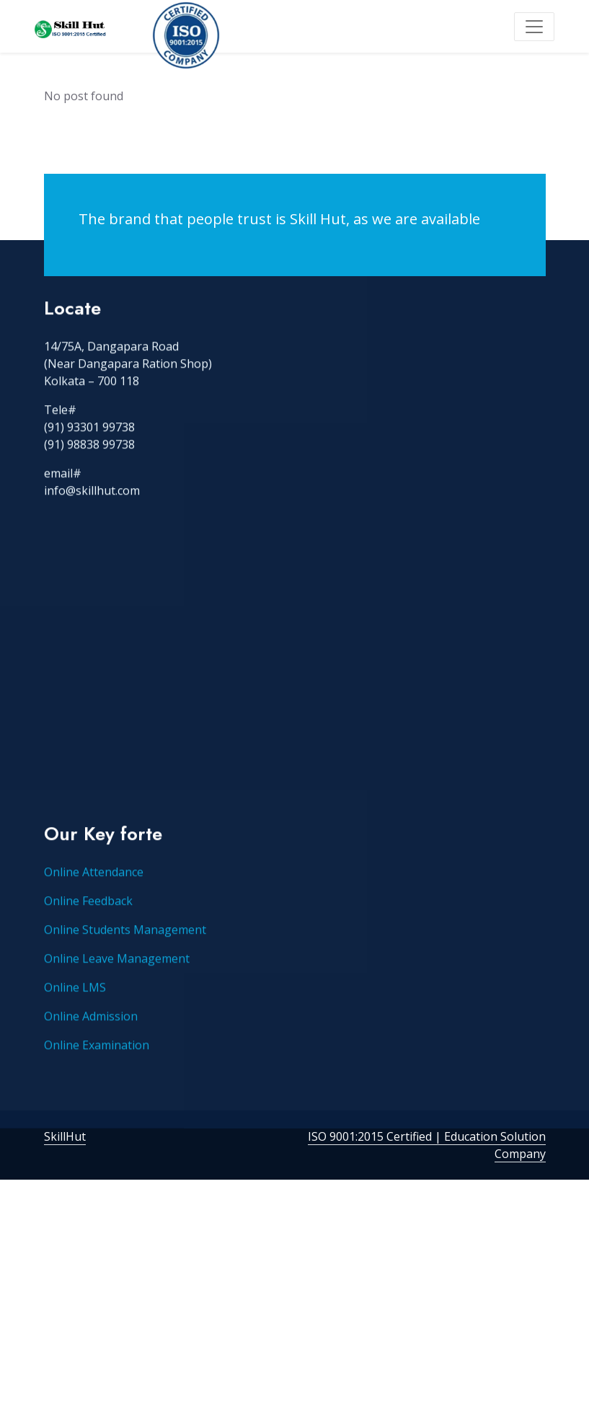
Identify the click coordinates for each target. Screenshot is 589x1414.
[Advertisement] (295, 703)
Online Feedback (88, 923)
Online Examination (96, 1067)
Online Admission (91, 1038)
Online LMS (75, 1009)
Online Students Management (125, 952)
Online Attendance (93, 894)
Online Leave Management (117, 981)
